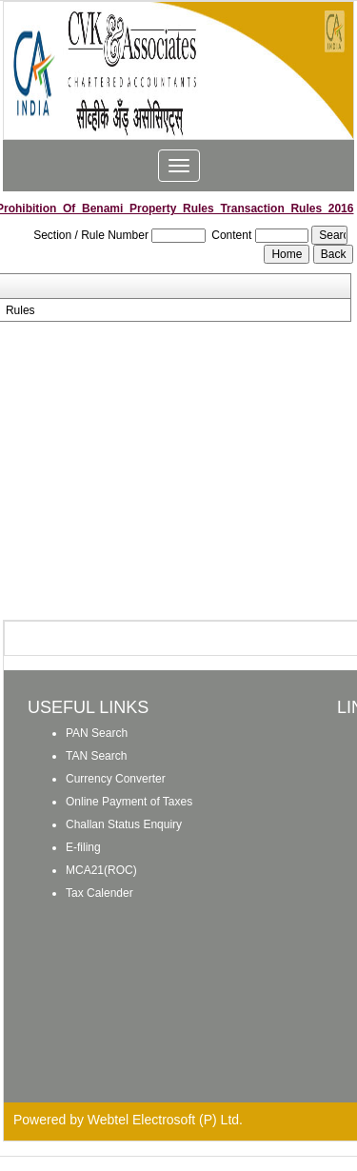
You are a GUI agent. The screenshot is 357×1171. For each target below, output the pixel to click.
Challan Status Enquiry (124, 824)
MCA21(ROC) (101, 870)
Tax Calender (99, 893)
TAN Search (96, 756)
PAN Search (97, 733)
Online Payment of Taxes (129, 801)
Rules (20, 310)
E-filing (83, 847)
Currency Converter (116, 778)
